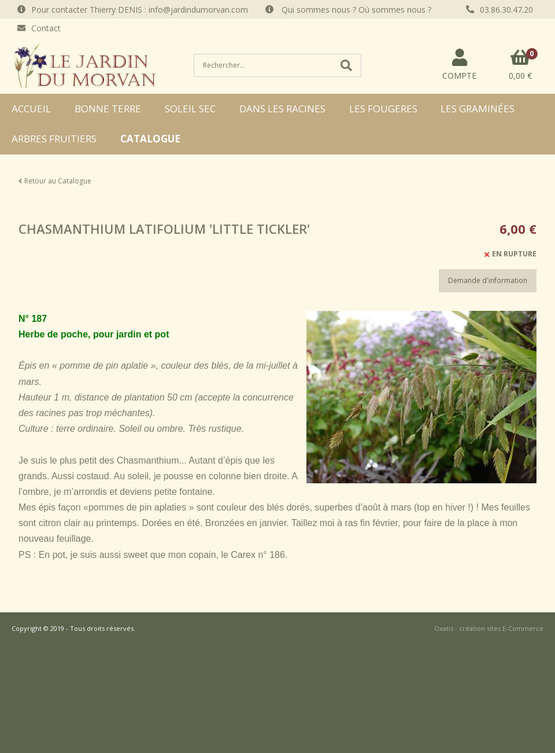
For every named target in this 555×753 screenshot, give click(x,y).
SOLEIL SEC (190, 108)
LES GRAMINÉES (478, 108)
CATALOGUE (150, 138)
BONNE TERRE (108, 108)
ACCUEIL (31, 108)
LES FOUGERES (383, 108)
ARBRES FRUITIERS (54, 138)
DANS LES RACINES (282, 108)
